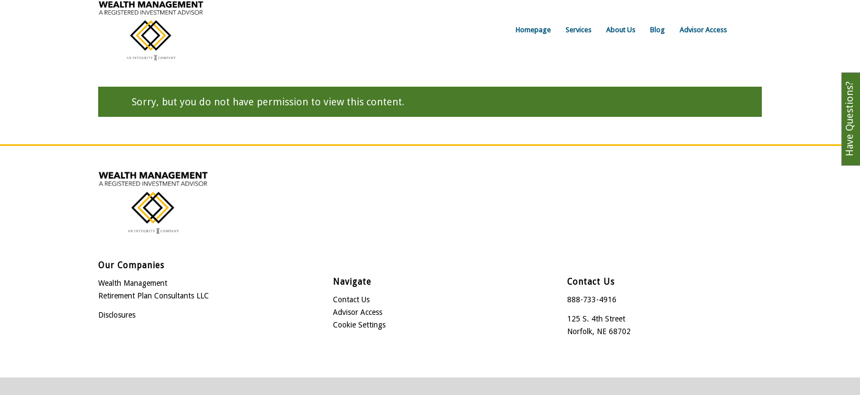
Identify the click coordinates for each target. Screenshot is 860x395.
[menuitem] (533, 30)
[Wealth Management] (150, 30)
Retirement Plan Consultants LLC (153, 295)
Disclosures (116, 315)
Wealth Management (132, 283)
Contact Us (351, 299)
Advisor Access (357, 312)
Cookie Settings (359, 324)
